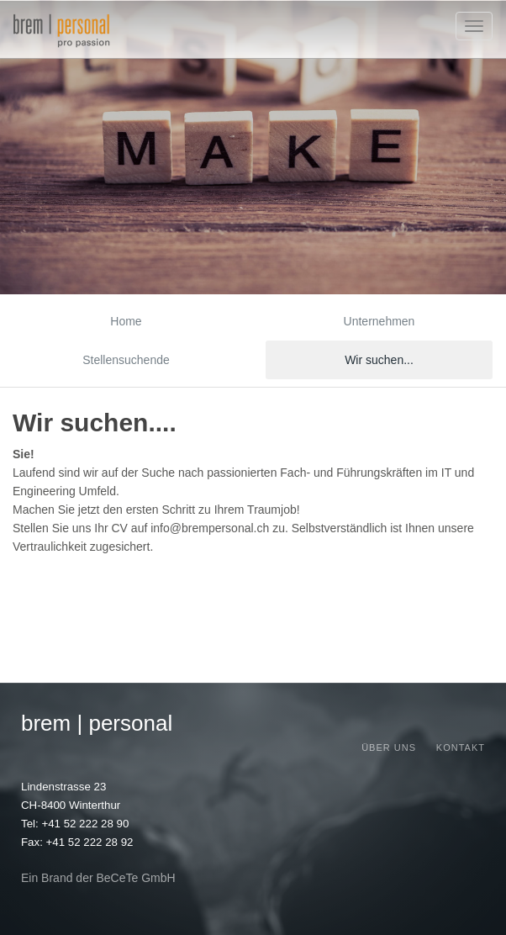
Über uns (388, 747)
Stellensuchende (126, 360)
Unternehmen (379, 321)
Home (125, 321)
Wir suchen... (379, 360)
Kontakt (460, 747)
